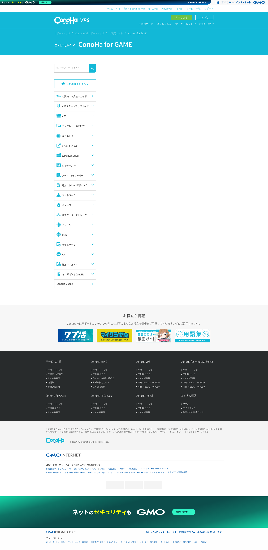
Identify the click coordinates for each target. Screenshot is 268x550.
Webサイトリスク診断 (128, 469)
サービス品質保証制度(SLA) (120, 431)
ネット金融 (165, 542)
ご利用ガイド (146, 24)
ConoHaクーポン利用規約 (117, 429)
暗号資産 (176, 542)
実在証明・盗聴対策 (53, 472)
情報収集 (153, 542)
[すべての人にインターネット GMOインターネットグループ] (244, 2)
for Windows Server (134, 8)
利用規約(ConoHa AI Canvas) (180, 429)
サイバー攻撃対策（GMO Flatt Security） (132, 472)
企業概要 (190, 431)
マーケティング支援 (128, 542)
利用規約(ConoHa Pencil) (206, 429)
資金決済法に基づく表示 (95, 431)
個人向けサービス (190, 542)
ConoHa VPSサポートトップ (89, 33)
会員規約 (49, 429)
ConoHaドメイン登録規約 (67, 429)
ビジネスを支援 (97, 542)
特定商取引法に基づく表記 (71, 431)
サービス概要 (202, 431)
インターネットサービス (55, 542)
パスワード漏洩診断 (108, 469)
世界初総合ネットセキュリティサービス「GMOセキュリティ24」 (71, 469)
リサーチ (143, 542)
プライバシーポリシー (158, 431)
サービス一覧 (193, 8)
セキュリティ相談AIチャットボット (154, 468)
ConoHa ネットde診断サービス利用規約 (148, 429)
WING (110, 8)
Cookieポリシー (177, 431)
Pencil (179, 8)
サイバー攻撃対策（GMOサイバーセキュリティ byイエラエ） (89, 472)
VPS (118, 8)
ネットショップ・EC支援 (78, 542)
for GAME (153, 8)
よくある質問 (164, 24)
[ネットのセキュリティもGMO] (26, 2)
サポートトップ (62, 33)
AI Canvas (167, 8)
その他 (203, 542)
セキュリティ (112, 542)
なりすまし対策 (158, 472)
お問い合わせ (206, 24)
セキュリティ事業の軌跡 (177, 472)
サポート (209, 8)
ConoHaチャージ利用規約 (92, 429)
